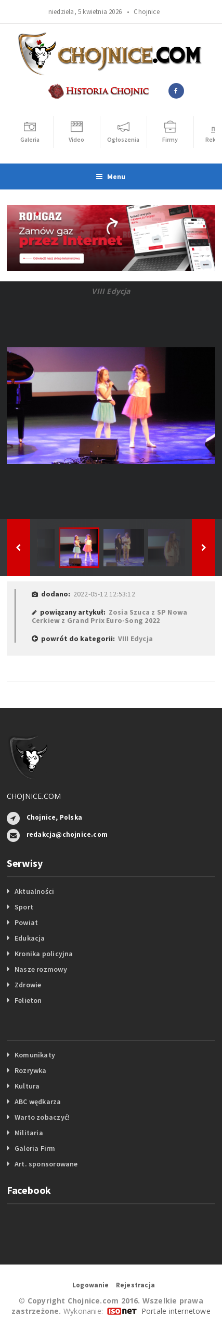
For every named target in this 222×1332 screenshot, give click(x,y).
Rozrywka (31, 1070)
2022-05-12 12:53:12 (104, 594)
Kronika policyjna (44, 953)
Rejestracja (135, 1285)
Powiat (26, 922)
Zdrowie (28, 984)
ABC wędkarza (38, 1101)
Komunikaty (35, 1054)
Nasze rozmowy (41, 969)
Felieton (28, 1000)
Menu (110, 176)
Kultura (27, 1086)
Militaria (29, 1132)
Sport (24, 907)
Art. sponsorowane (46, 1163)
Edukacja (30, 938)
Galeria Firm (35, 1148)
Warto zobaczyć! (42, 1117)
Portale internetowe (176, 1311)
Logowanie (90, 1285)
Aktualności (34, 891)
